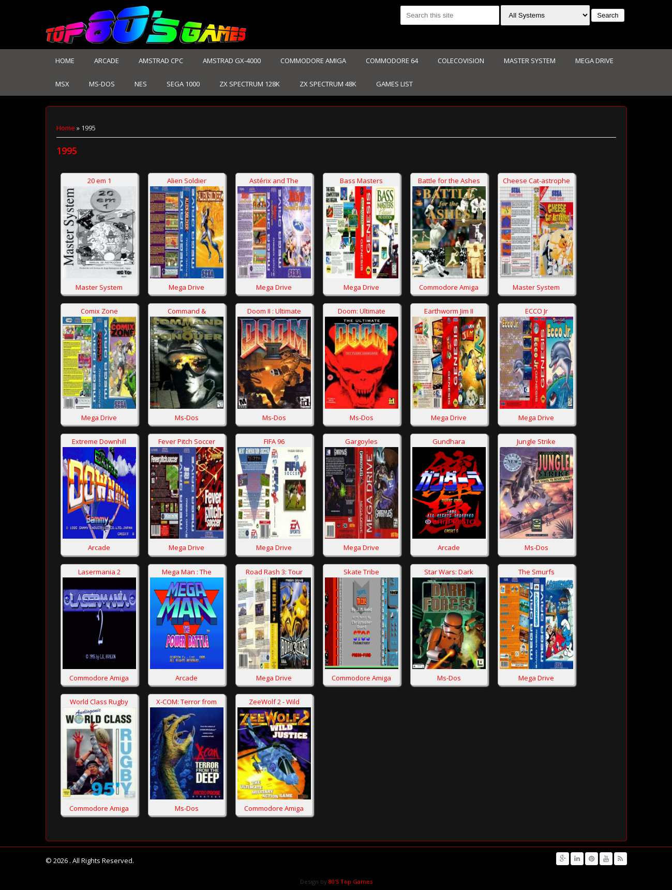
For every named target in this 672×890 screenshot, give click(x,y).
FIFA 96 (274, 441)
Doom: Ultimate (361, 311)
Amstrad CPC (161, 60)
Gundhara (448, 441)
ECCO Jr (536, 311)
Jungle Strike (536, 441)
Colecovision (461, 60)
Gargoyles (361, 441)
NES (141, 83)
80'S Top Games (349, 881)
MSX (62, 83)
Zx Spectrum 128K (249, 83)
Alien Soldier (186, 180)
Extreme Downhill (99, 441)
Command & (187, 311)
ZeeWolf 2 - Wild (274, 701)
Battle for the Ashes (449, 180)
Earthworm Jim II (448, 311)
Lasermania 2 (99, 571)
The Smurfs (536, 571)
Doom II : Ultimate (274, 311)
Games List (394, 83)
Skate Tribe (361, 571)
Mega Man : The (187, 571)
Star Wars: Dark (448, 571)
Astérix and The (273, 180)
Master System (530, 60)
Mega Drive (594, 60)
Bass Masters (361, 180)
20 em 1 (99, 180)
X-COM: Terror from (186, 701)
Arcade (106, 60)
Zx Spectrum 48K (328, 83)
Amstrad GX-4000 (232, 60)
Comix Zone (99, 311)
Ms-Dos (102, 83)
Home (64, 60)
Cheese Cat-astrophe (536, 180)
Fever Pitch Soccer (186, 441)
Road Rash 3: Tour (274, 571)
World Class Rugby (99, 701)
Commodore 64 (392, 60)
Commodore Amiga (313, 60)
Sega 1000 (183, 83)
